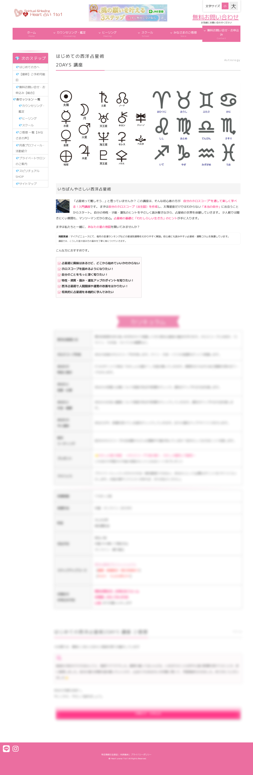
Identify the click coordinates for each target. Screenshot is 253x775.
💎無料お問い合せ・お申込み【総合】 (30, 90)
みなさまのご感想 (183, 33)
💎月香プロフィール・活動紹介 (30, 148)
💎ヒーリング (28, 118)
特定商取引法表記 (110, 754)
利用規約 (124, 754)
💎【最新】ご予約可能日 (30, 77)
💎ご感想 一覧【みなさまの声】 (29, 135)
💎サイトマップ (26, 183)
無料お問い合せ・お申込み (221, 34)
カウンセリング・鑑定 (70, 33)
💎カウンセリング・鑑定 (32, 108)
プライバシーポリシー (141, 754)
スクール (145, 33)
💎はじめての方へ (27, 67)
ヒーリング (107, 33)
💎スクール (26, 125)
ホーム (31, 33)
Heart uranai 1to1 (119, 758)
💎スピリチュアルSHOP (27, 174)
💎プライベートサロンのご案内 (30, 161)
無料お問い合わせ (215, 17)
